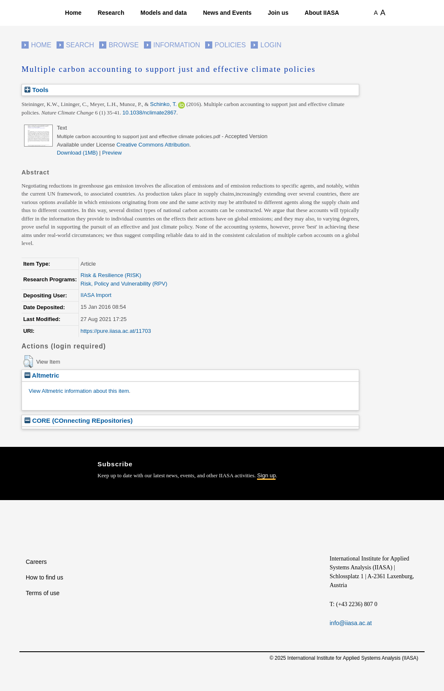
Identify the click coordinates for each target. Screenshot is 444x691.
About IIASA (322, 12)
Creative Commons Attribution (153, 144)
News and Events (227, 12)
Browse (123, 45)
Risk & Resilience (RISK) (111, 275)
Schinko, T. (163, 104)
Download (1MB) (77, 153)
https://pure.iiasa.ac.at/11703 (116, 331)
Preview (112, 153)
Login (271, 45)
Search (80, 45)
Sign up (266, 475)
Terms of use (43, 593)
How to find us (44, 577)
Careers (36, 561)
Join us (278, 12)
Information (176, 45)
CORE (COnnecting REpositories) (78, 420)
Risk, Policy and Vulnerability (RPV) (124, 283)
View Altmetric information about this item (79, 391)
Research (110, 12)
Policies (230, 45)
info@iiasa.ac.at (351, 623)
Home (73, 12)
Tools (36, 89)
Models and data (164, 12)
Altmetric (41, 375)
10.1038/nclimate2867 (149, 112)
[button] (28, 361)
